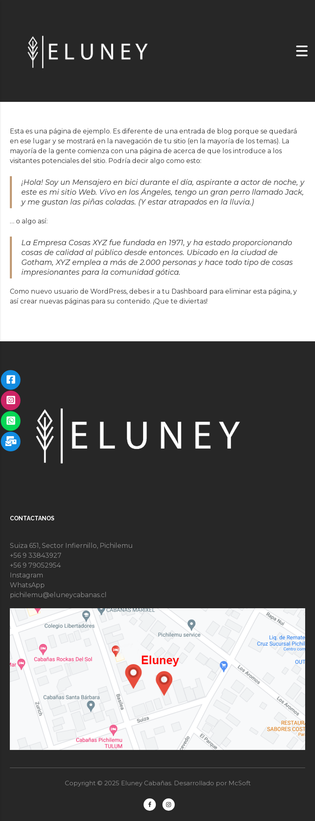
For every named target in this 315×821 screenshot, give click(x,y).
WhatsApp (27, 585)
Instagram (26, 575)
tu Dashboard (185, 291)
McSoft (239, 783)
